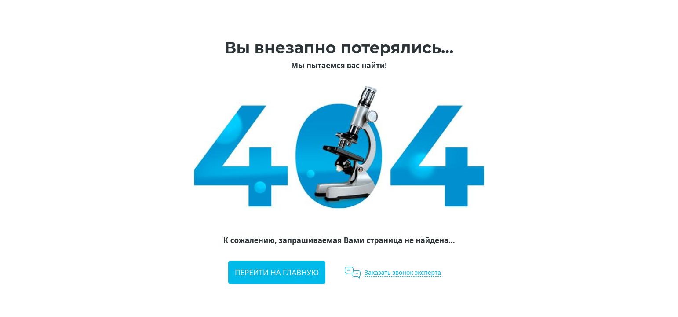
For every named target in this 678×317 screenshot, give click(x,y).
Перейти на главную (277, 272)
